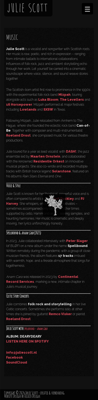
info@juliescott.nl (21, 352)
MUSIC (12, 37)
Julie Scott (31, 392)
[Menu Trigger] (87, 8)
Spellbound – (35, 329)
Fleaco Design (32, 396)
